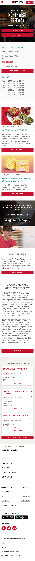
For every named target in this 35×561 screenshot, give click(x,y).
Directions (12, 383)
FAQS (3, 496)
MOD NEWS (25, 487)
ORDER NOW (17, 30)
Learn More (17, 350)
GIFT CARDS (5, 501)
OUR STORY (6, 459)
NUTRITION (5, 491)
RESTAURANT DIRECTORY (9, 505)
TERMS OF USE (6, 547)
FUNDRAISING (7, 463)
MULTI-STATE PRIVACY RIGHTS (11, 551)
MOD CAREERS (7, 468)
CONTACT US (6, 477)
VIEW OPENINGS (17, 272)
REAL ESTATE (25, 501)
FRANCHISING (25, 496)
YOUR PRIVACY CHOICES (11, 555)
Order (30, 2)
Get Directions (13, 70)
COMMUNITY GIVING (9, 472)
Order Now (17, 194)
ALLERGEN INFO (6, 487)
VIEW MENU (18, 35)
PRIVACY (4, 543)
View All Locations (17, 437)
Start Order (17, 150)
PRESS (23, 491)
